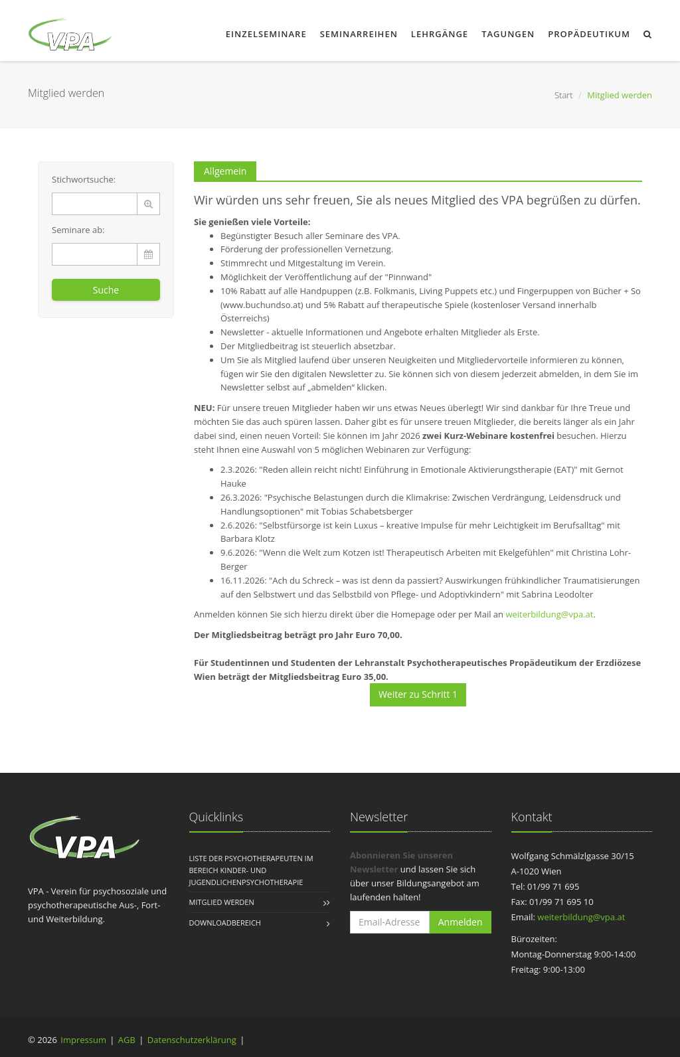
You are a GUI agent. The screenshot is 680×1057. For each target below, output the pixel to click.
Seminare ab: (78, 230)
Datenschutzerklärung (191, 1040)
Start (563, 95)
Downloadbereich (225, 923)
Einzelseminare (266, 34)
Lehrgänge (439, 34)
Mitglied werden (221, 902)
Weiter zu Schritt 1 (418, 694)
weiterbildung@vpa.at (549, 614)
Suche (106, 290)
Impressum (83, 1040)
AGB (126, 1040)
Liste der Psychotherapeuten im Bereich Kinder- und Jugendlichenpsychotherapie (251, 869)
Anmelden (460, 922)
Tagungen (508, 34)
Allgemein (225, 171)
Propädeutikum (589, 34)
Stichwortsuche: (84, 179)
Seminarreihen (359, 34)
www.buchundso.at (262, 305)
